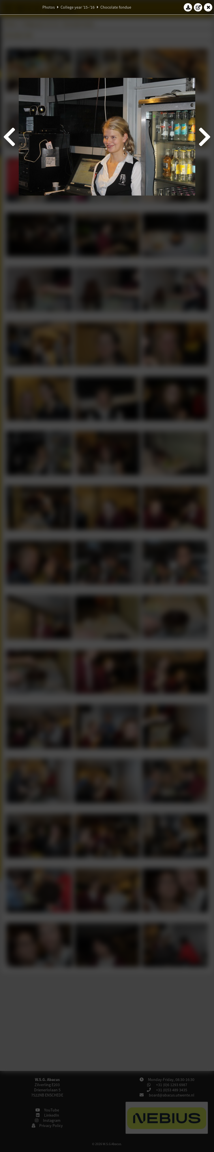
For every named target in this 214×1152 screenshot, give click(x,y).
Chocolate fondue (115, 7)
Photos (48, 7)
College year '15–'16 (78, 7)
